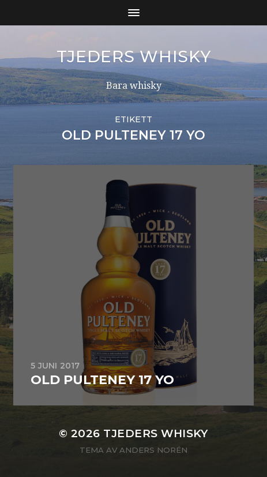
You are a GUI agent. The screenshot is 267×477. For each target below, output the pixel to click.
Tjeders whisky (134, 56)
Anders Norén (153, 450)
